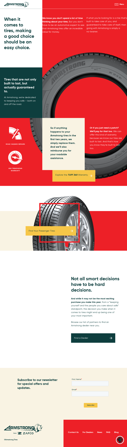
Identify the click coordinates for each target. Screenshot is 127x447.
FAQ (108, 432)
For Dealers (88, 432)
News (99, 432)
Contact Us (73, 432)
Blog (116, 432)
